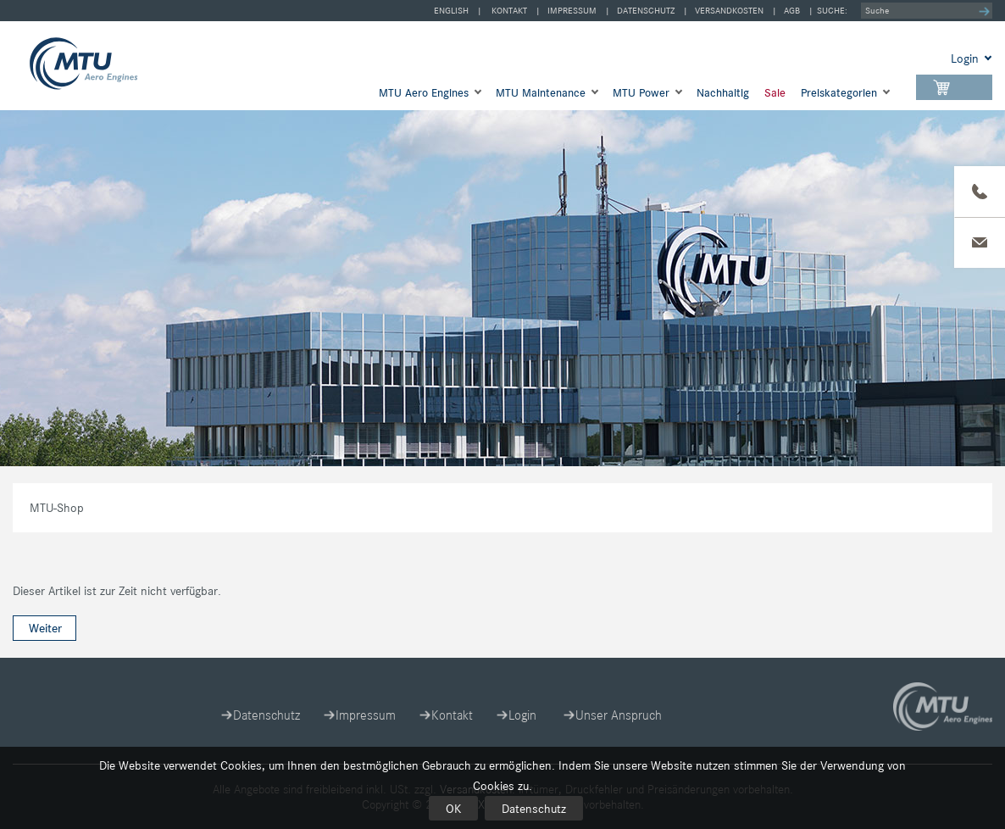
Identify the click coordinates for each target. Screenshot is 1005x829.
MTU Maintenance (541, 93)
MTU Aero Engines (424, 93)
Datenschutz (534, 808)
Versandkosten (729, 10)
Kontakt (509, 10)
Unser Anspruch (618, 715)
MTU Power (641, 93)
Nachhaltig (723, 93)
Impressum (572, 10)
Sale (775, 93)
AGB (792, 10)
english (451, 10)
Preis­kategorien (839, 93)
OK (453, 808)
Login (522, 715)
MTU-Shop (98, 63)
